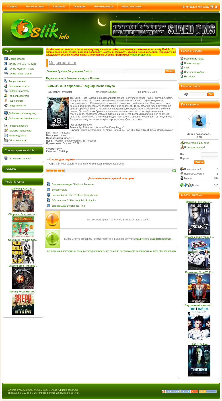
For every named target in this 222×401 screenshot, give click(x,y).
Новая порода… (193, 63)
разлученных (68, 251)
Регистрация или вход (195, 6)
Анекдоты (59, 6)
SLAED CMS (26, 390)
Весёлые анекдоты (19, 86)
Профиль (79, 6)
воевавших (169, 251)
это (107, 251)
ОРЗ (186, 67)
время (80, 251)
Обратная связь (132, 6)
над (48, 251)
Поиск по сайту (17, 105)
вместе (131, 251)
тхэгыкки (56, 251)
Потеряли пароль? (194, 147)
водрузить (99, 251)
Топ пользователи (18, 96)
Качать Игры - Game (19, 73)
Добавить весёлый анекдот (23, 118)
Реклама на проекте (19, 130)
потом (123, 251)
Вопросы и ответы (18, 91)
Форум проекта (17, 81)
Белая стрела (59, 189)
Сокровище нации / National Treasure (73, 184)
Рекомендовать (103, 6)
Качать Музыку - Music (21, 68)
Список (88, 71)
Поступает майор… (195, 72)
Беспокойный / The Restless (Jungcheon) (75, 195)
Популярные (75, 71)
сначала (114, 251)
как (150, 251)
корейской (142, 251)
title (161, 251)
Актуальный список (20, 158)
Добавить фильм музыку (22, 113)
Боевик (94, 78)
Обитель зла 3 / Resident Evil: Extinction (74, 200)
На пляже (189, 76)
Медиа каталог (35, 6)
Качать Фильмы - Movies (22, 63)
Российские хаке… (194, 58)
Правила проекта (18, 125)
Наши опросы (16, 100)
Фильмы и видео (77, 78)
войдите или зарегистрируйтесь (153, 238)
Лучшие (62, 71)
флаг (155, 251)
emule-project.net (140, 54)
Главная (12, 6)
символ (88, 251)
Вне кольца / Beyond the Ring (68, 205)
